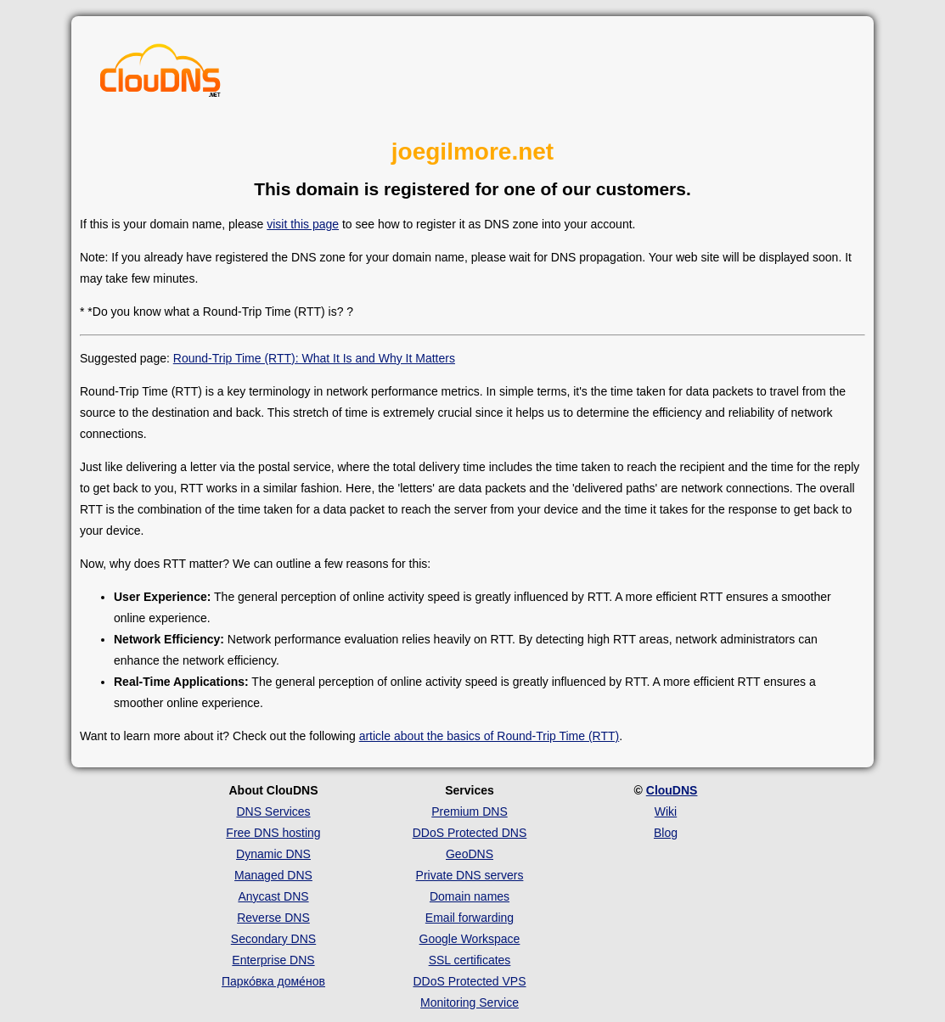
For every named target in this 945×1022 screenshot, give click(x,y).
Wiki (666, 811)
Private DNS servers (470, 875)
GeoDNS (469, 854)
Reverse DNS (273, 917)
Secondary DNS (273, 939)
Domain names (469, 896)
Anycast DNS (273, 896)
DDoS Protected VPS (469, 981)
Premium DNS (469, 811)
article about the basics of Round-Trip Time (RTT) (489, 736)
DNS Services (273, 811)
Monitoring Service (469, 1002)
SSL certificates (470, 960)
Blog (666, 833)
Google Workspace (469, 939)
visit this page (303, 224)
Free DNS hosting (273, 833)
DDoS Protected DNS (470, 833)
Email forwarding (469, 917)
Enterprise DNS (273, 960)
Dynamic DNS (273, 854)
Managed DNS (273, 875)
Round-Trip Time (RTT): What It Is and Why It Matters (314, 358)
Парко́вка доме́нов (273, 981)
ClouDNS (672, 790)
